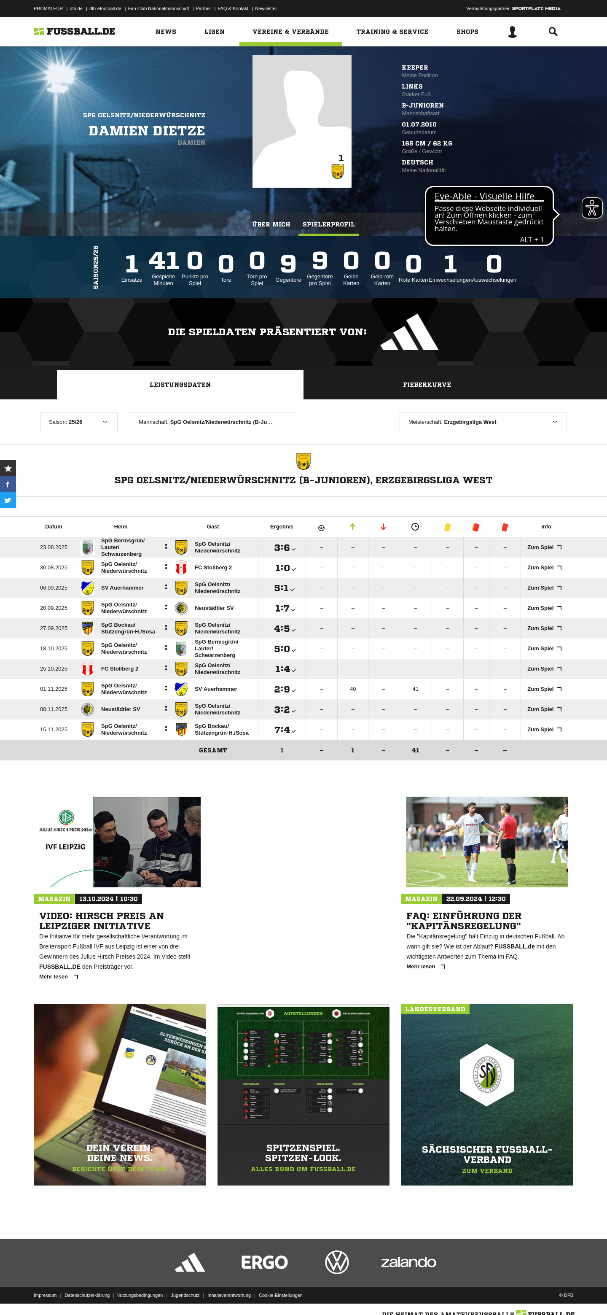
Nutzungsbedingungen (139, 1295)
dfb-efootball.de (105, 8)
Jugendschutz (185, 1295)
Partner (203, 8)
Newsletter (266, 8)
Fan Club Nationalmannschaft (158, 8)
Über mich (271, 224)
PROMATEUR (48, 8)
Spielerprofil (329, 224)
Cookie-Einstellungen (281, 1295)
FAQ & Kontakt (233, 8)
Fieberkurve (427, 385)
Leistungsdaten (180, 385)
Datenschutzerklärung (87, 1295)
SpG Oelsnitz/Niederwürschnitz (144, 115)
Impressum (45, 1295)
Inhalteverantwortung (229, 1295)
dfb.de (76, 8)
